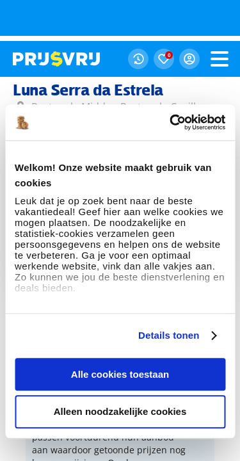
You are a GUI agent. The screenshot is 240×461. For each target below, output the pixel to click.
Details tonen (168, 294)
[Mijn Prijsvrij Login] (189, 18)
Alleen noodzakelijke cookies (120, 371)
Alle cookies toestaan (120, 333)
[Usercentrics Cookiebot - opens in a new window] (170, 81)
